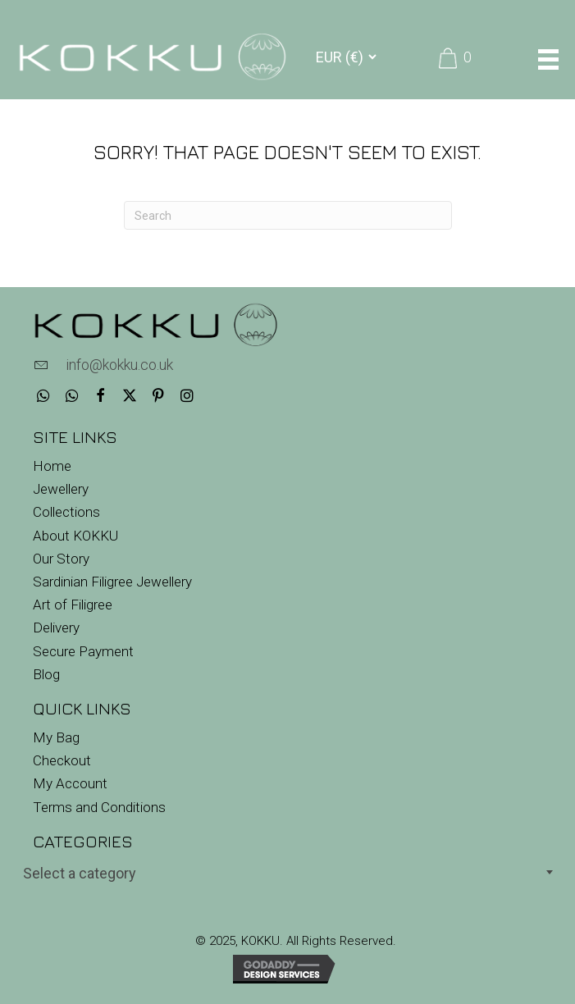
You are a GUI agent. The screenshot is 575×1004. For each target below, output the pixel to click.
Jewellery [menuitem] (61, 489)
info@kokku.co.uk (119, 364)
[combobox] (287, 871)
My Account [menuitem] (70, 783)
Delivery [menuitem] (56, 627)
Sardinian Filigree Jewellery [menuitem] (112, 581)
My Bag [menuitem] (56, 737)
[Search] (288, 215)
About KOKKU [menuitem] (75, 535)
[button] (43, 396)
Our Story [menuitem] (61, 558)
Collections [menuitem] (66, 512)
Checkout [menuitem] (62, 760)
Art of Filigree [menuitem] (72, 604)
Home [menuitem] (52, 466)
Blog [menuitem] (46, 674)
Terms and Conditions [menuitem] (99, 807)
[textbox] (287, 873)
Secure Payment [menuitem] (83, 651)
